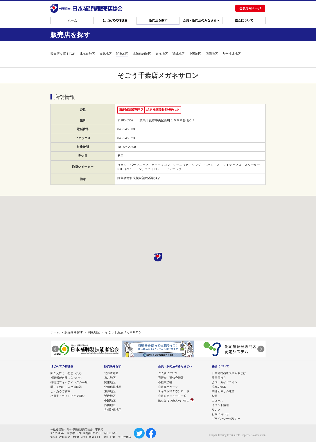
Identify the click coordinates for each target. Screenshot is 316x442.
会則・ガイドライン (224, 382)
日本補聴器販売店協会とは (229, 373)
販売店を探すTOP (62, 53)
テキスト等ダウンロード (173, 391)
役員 (214, 395)
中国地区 (195, 53)
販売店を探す (158, 20)
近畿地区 (178, 53)
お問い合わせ (220, 414)
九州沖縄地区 (231, 53)
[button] (158, 257)
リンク (216, 409)
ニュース (217, 400)
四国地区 (212, 53)
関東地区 (122, 53)
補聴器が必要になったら (66, 377)
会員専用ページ (250, 8)
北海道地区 (87, 53)
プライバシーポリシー (226, 418)
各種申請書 (165, 382)
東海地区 (162, 53)
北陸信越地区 (142, 53)
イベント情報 (220, 405)
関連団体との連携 (223, 391)
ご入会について (168, 373)
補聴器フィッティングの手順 (69, 382)
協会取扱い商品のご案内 (173, 400)
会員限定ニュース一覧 (172, 395)
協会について (244, 20)
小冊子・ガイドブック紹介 (67, 395)
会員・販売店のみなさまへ (201, 20)
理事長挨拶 (219, 377)
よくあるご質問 (60, 391)
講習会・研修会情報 (171, 377)
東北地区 (105, 53)
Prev (55, 349)
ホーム (72, 20)
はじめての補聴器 (115, 20)
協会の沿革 (219, 386)
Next (260, 349)
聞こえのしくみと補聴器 (66, 386)
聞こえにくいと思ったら (66, 373)
